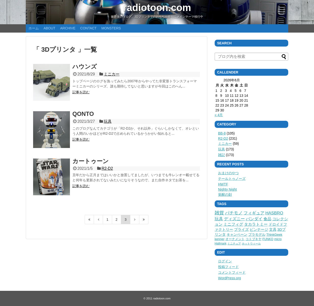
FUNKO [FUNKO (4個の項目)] (267, 239)
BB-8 (222, 133)
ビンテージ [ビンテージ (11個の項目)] (259, 230)
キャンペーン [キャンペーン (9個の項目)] (237, 234)
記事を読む (81, 92)
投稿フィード (228, 267)
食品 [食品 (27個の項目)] (267, 219)
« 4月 (219, 115)
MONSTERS (111, 28)
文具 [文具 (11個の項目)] (272, 230)
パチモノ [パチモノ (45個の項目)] (234, 212)
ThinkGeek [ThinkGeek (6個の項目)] (274, 234)
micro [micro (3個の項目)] (278, 239)
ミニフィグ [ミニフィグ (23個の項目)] (233, 224)
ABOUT (49, 28)
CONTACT (88, 28)
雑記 (221, 155)
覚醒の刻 (225, 194)
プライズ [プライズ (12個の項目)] (241, 230)
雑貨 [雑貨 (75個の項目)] (219, 212)
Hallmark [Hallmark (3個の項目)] (220, 243)
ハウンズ (84, 66)
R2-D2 (107, 168)
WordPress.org (229, 278)
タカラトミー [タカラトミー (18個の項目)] (256, 224)
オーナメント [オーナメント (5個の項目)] (235, 239)
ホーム (33, 28)
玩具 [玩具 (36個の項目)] (219, 219)
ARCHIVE (67, 28)
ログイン (225, 261)
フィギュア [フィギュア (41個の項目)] (254, 212)
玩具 (108, 121)
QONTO (83, 113)
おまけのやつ (228, 173)
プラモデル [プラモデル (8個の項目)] (256, 234)
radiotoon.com (157, 7)
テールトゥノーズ (232, 179)
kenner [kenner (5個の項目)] (219, 239)
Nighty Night (227, 189)
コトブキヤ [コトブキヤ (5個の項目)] (254, 239)
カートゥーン (90, 161)
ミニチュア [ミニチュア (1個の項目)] (234, 243)
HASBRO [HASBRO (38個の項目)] (274, 212)
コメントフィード (232, 272)
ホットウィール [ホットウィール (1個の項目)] (251, 243)
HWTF (223, 184)
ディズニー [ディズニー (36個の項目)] (234, 219)
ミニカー (111, 74)
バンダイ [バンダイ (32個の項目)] (254, 219)
